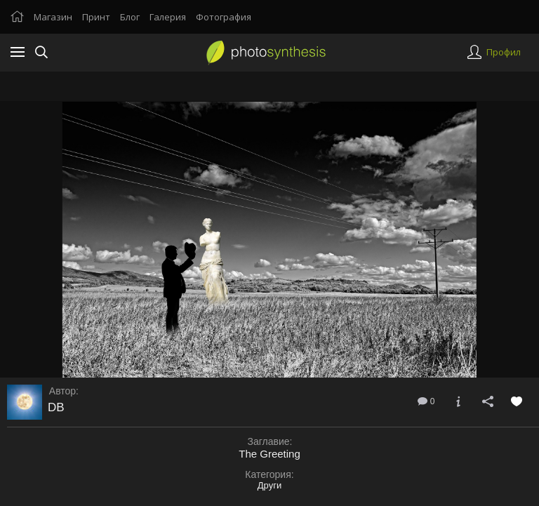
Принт (96, 17)
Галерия (167, 17)
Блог (130, 17)
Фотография (223, 17)
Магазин (53, 17)
